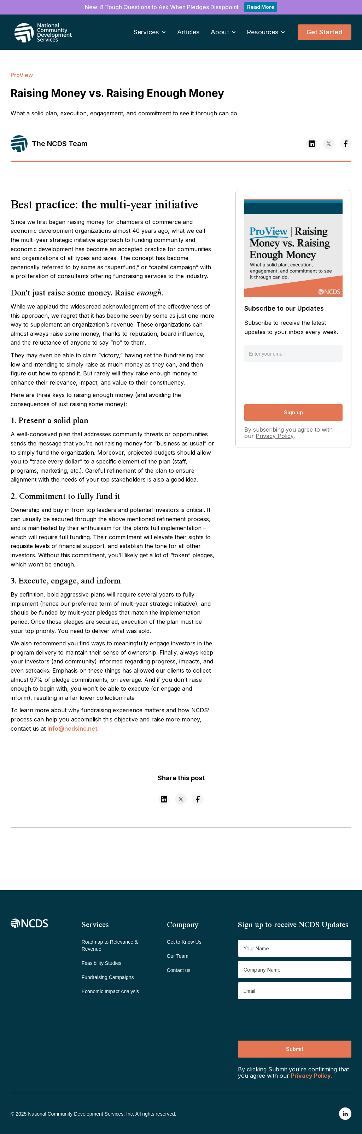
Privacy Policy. (311, 1075)
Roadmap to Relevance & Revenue (110, 945)
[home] (34, 32)
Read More (260, 7)
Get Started (324, 32)
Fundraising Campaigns (108, 977)
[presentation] (298, 382)
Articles (188, 32)
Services (146, 32)
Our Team (177, 956)
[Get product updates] (294, 948)
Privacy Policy (274, 435)
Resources (262, 32)
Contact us (179, 970)
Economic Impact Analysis (110, 991)
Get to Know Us (184, 942)
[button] (150, 32)
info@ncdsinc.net (72, 728)
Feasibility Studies (102, 963)
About (220, 32)
